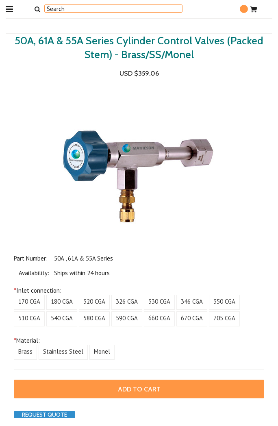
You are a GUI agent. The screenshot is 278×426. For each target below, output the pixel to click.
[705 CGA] (224, 318)
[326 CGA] (126, 302)
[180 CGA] (61, 302)
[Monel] (102, 352)
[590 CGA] (126, 318)
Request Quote (44, 414)
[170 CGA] (29, 302)
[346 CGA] (191, 302)
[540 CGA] (61, 318)
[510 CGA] (29, 318)
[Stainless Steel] (63, 352)
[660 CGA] (159, 318)
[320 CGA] (94, 302)
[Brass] (25, 352)
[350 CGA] (224, 302)
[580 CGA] (94, 318)
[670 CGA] (191, 318)
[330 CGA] (159, 302)
